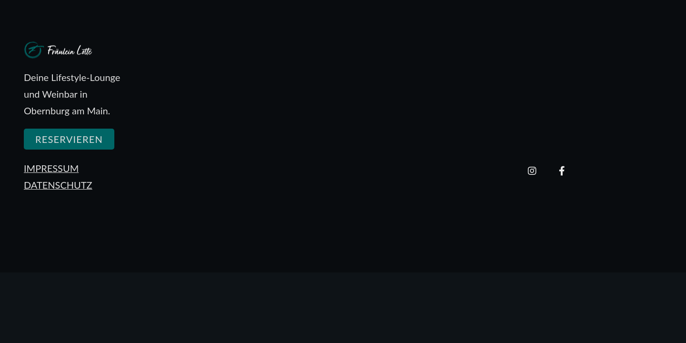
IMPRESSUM (51, 168)
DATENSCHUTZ (58, 185)
